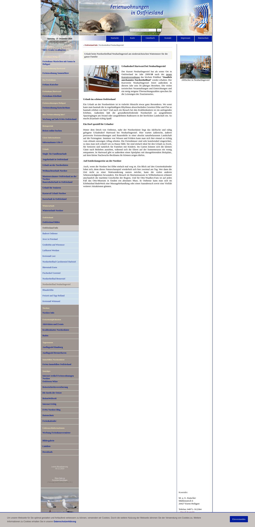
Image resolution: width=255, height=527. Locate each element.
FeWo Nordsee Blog (51, 409)
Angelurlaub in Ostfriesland (55, 159)
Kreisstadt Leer (49, 256)
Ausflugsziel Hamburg (52, 347)
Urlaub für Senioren (51, 187)
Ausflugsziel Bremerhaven (54, 353)
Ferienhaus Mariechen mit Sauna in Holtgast (58, 62)
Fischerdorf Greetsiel (51, 273)
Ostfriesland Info (50, 228)
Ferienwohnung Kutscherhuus (56, 107)
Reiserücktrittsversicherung (55, 387)
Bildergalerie (48, 440)
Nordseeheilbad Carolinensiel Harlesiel (59, 261)
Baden (45, 335)
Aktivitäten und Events (53, 324)
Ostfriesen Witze (50, 381)
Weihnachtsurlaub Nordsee (54, 171)
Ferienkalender (49, 421)
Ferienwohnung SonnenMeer (55, 73)
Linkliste (46, 446)
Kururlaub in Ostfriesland (54, 199)
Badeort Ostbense (50, 233)
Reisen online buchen (52, 130)
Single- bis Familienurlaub (54, 154)
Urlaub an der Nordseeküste (55, 165)
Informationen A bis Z (52, 142)
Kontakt (168, 38)
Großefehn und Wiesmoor (53, 245)
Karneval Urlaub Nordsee (54, 193)
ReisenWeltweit (49, 398)
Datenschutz (203, 38)
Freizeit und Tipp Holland (53, 295)
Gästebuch (150, 38)
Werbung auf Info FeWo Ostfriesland (59, 119)
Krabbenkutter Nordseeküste (55, 330)
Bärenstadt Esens (49, 267)
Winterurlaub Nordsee (52, 210)
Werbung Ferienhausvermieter (56, 432)
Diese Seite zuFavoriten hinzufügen (59, 479)
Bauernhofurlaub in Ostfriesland (57, 182)
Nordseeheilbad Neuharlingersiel (56, 284)
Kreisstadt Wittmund (51, 301)
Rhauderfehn (47, 290)
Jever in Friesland (50, 239)
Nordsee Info (48, 313)
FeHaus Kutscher (50, 84)
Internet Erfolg (49, 404)
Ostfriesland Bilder (51, 222)
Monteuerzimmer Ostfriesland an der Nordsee (59, 177)
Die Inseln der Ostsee (52, 393)
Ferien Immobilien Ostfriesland (56, 364)
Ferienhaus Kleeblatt (52, 96)
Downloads (47, 452)
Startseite (115, 38)
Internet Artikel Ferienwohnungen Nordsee (58, 377)
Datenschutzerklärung (65, 521)
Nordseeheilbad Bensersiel (53, 278)
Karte (132, 38)
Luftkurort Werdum (50, 250)
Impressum (185, 38)
